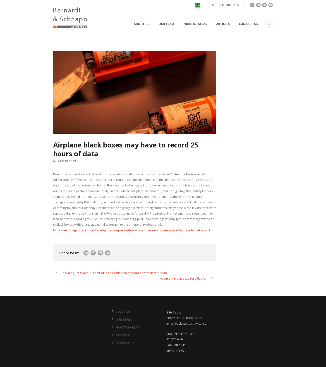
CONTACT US (248, 24)
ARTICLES (223, 24)
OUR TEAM (166, 24)
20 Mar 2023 (67, 161)
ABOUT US (141, 24)
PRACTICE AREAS (195, 24)
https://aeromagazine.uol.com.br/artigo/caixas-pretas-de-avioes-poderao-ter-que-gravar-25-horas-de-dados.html (131, 230)
